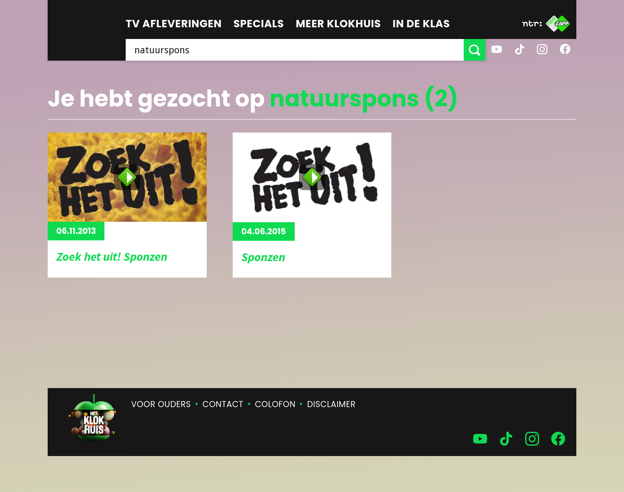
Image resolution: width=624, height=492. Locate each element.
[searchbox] (295, 50)
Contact (222, 404)
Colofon (275, 404)
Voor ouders (161, 404)
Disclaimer (331, 404)
